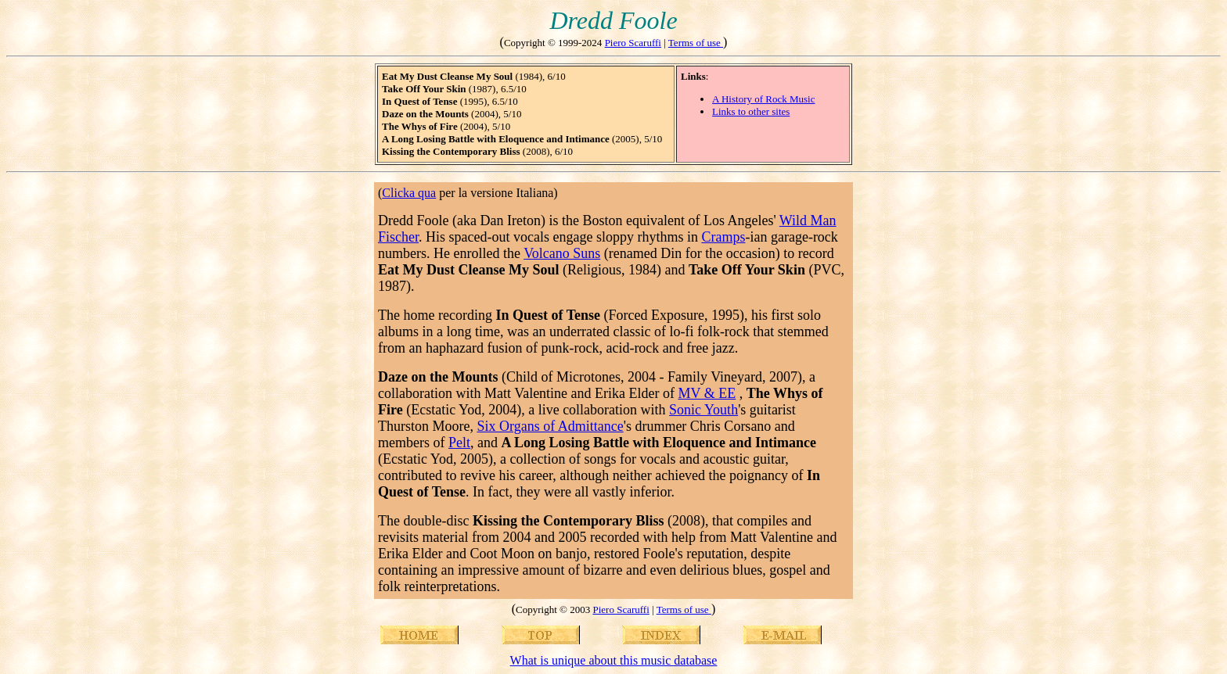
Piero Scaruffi (633, 42)
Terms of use (695, 42)
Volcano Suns (562, 253)
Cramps (723, 237)
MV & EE (707, 393)
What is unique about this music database (614, 660)
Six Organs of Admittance (550, 426)
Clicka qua (409, 192)
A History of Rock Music (763, 99)
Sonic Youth (703, 410)
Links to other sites (751, 111)
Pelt (459, 442)
